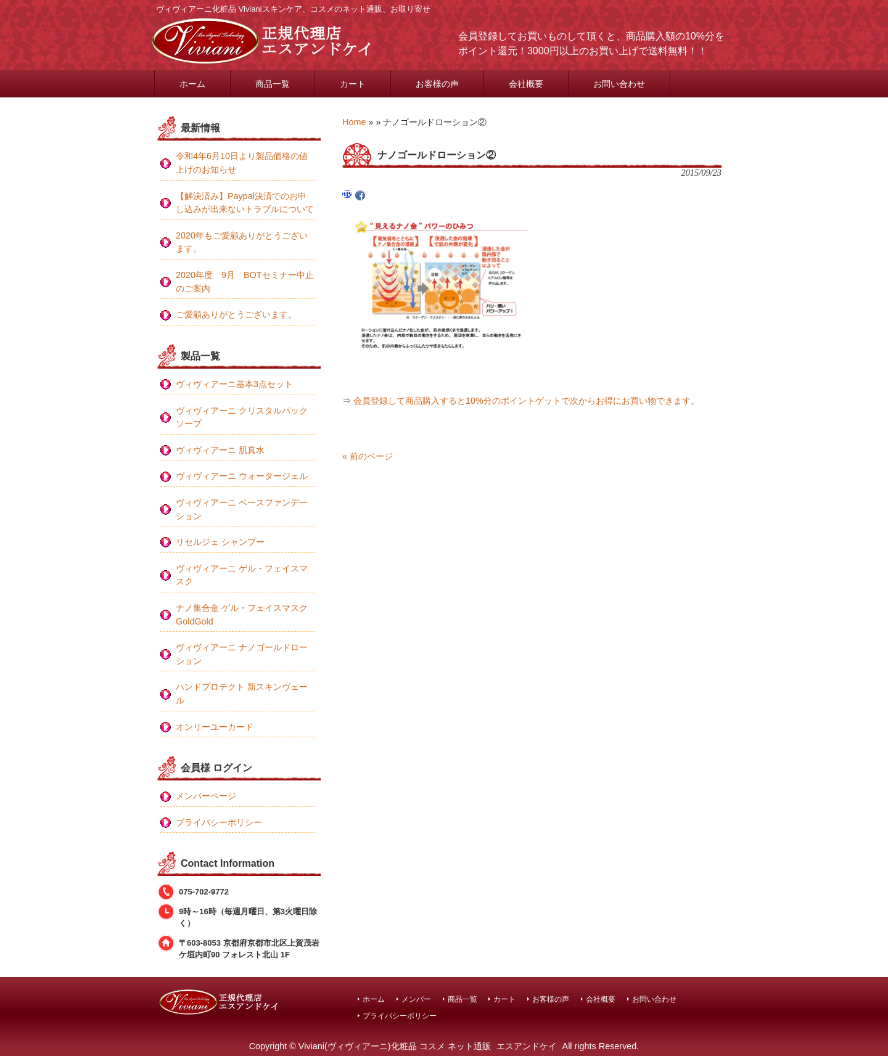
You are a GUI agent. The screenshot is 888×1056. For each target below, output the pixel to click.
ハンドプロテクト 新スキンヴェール (242, 693)
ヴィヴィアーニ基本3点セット (234, 384)
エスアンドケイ (526, 1046)
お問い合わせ (654, 999)
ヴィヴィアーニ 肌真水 (220, 450)
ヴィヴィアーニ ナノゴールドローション (242, 654)
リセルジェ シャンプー (220, 542)
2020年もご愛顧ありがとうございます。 (242, 242)
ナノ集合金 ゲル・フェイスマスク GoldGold (242, 614)
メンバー (416, 999)
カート (504, 999)
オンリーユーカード (214, 727)
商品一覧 (462, 999)
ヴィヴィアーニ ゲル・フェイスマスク (242, 575)
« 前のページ (367, 456)
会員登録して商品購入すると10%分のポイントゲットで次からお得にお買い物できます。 (526, 401)
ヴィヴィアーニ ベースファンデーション (242, 509)
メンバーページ (206, 796)
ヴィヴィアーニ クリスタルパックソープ (242, 417)
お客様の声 (550, 999)
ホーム (374, 999)
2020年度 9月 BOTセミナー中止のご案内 (245, 281)
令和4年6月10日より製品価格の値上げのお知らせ (242, 162)
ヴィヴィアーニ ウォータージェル (242, 476)
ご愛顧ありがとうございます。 (236, 314)
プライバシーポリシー (219, 822)
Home (354, 122)
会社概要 (600, 999)
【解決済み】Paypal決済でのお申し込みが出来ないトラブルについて (245, 203)
